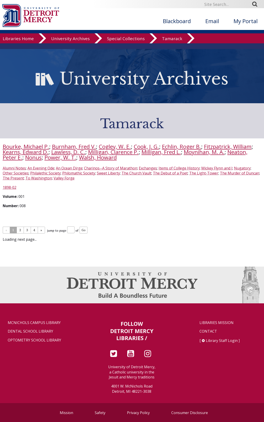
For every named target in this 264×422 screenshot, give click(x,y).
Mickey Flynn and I (216, 168)
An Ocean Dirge (69, 168)
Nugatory (242, 168)
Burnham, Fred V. (74, 146)
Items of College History (179, 168)
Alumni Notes (14, 168)
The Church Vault (136, 173)
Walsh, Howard (98, 157)
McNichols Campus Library (34, 323)
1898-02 (9, 187)
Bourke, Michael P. (26, 146)
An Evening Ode (40, 168)
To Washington (38, 178)
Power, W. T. (60, 157)
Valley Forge (64, 178)
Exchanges (148, 168)
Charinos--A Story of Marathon (110, 168)
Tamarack (172, 44)
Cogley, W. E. (115, 146)
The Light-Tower (203, 173)
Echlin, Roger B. (181, 146)
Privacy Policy (138, 412)
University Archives (70, 44)
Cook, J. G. (146, 146)
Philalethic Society (45, 173)
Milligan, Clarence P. (113, 152)
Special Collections (126, 44)
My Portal (246, 21)
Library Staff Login (222, 340)
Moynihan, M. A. (204, 152)
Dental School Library (30, 331)
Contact (208, 331)
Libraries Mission (216, 323)
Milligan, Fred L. (161, 152)
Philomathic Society (78, 173)
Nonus (33, 157)
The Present (13, 178)
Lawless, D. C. (68, 152)
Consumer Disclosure (189, 412)
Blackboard (177, 21)
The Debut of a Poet (170, 173)
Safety (100, 412)
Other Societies (16, 173)
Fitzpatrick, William (228, 146)
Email (212, 21)
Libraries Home (18, 44)
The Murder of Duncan (239, 173)
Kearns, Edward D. (25, 152)
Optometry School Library (34, 340)
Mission (66, 412)
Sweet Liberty (108, 173)
